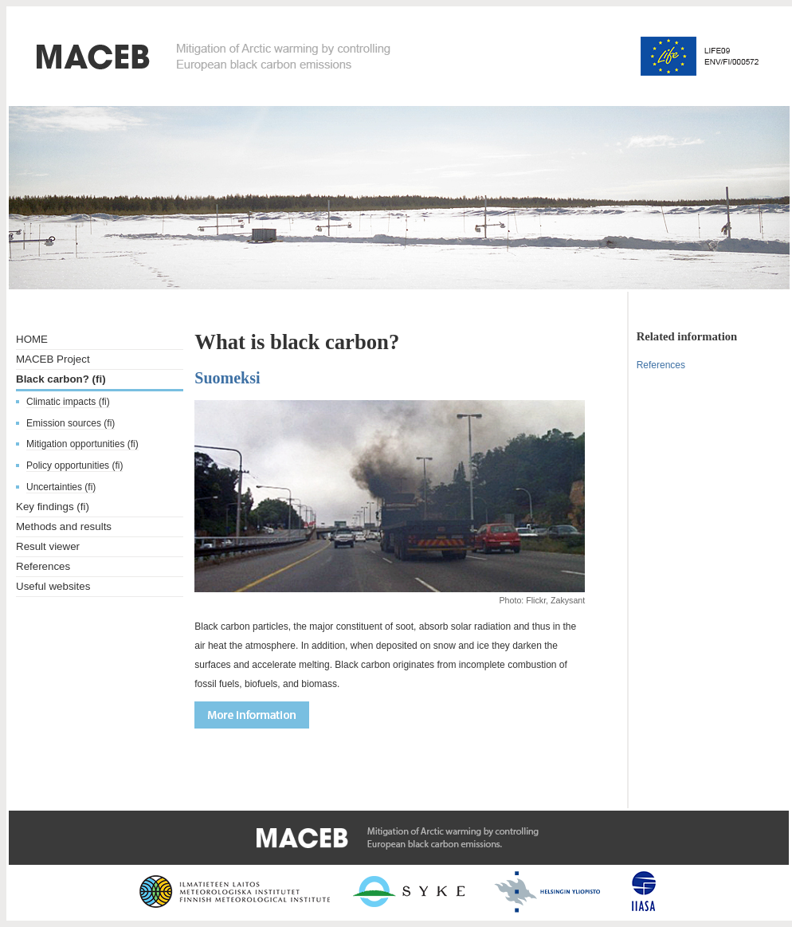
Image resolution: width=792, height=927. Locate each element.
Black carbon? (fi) (61, 379)
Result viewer (48, 546)
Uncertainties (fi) (61, 487)
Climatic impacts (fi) (68, 401)
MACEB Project (53, 359)
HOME (32, 339)
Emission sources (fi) (70, 423)
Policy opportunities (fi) (74, 465)
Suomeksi (227, 378)
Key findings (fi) (52, 507)
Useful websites (53, 586)
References (43, 566)
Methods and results (64, 526)
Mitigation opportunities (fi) (82, 444)
